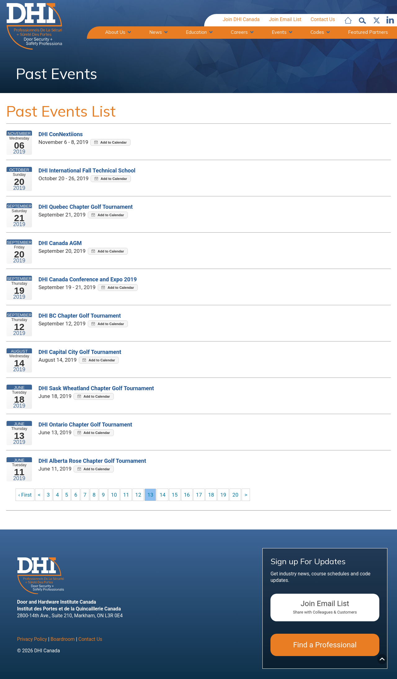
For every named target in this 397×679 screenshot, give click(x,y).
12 (140, 495)
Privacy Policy (32, 640)
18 (214, 495)
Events (279, 32)
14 (165, 495)
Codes (317, 32)
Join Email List (285, 20)
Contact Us (322, 20)
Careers (239, 32)
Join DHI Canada (241, 20)
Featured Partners (368, 32)
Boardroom (63, 640)
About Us (115, 32)
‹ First (25, 495)
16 (189, 495)
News (155, 32)
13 (152, 495)
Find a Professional (325, 645)
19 (226, 495)
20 (238, 495)
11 (127, 495)
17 (201, 495)
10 (115, 495)
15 (177, 495)
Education (196, 32)
